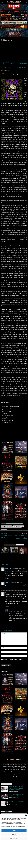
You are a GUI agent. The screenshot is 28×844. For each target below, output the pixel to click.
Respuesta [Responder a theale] (7, 606)
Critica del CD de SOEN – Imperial (7, 536)
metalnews (7, 526)
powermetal (13, 526)
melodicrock (21, 525)
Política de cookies (13, 842)
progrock (3, 527)
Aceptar (14, 830)
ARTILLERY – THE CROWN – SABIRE (13, 554)
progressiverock (20, 526)
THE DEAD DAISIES (18, 527)
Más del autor (20, 544)
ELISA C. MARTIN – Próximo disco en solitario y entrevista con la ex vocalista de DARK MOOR (5, 556)
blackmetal (9, 523)
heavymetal (3, 525)
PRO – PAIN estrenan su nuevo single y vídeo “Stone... (17, 795)
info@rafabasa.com (17, 774)
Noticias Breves (4, 552)
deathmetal (15, 523)
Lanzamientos (6, 38)
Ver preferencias (14, 838)
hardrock (21, 523)
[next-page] (15, 560)
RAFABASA (8, 527)
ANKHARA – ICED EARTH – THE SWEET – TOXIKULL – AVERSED (21, 537)
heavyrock (15, 525)
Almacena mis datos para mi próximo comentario (12, 659)
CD (11, 40)
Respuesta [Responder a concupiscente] (11, 623)
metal (2, 526)
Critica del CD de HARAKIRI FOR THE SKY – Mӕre (22, 555)
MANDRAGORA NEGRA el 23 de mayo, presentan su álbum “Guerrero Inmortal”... (17, 788)
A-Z (11, 38)
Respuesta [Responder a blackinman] (7, 578)
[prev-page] (13, 560)
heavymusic (9, 525)
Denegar (14, 834)
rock (12, 527)
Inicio (2, 38)
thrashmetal (4, 529)
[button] (26, 815)
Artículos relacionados (10, 544)
